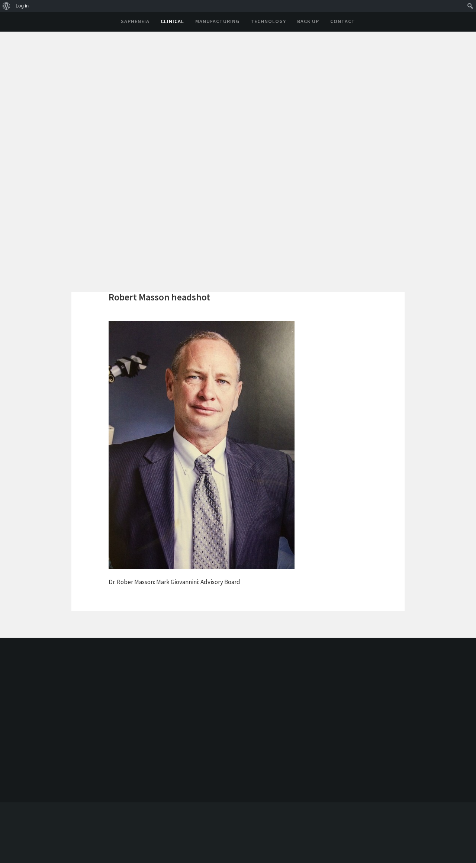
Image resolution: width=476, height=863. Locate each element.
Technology (268, 21)
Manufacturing (217, 21)
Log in (22, 6)
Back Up (308, 21)
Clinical (172, 21)
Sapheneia (135, 21)
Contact (342, 21)
